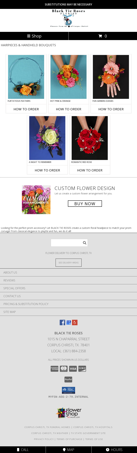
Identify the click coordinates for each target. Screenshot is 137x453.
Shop (34, 36)
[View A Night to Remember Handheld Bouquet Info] (47, 138)
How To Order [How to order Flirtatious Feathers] (26, 109)
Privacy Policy (44, 439)
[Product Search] (69, 243)
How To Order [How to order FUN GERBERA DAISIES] (111, 109)
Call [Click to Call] (23, 449)
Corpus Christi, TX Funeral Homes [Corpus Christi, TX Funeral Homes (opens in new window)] (47, 427)
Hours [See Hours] (114, 449)
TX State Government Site (88, 433)
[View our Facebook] (62, 324)
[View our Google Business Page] (68, 324)
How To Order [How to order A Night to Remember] (47, 170)
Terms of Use (94, 439)
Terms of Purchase (69, 439)
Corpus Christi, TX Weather (49, 433)
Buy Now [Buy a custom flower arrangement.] (84, 203)
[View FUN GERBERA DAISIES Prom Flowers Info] (111, 77)
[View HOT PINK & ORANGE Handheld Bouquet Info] (68, 77)
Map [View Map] (68, 449)
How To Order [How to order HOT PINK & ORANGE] (68, 109)
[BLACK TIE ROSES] (68, 26)
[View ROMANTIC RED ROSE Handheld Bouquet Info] (90, 138)
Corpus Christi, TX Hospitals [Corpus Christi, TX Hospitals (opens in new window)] (93, 427)
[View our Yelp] (74, 324)
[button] (68, 390)
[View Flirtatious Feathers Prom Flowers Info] (26, 77)
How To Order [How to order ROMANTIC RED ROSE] (89, 170)
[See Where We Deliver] (69, 262)
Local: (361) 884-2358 (68, 351)
